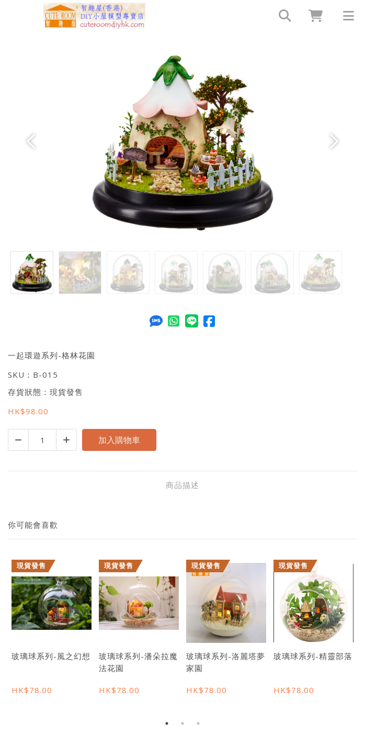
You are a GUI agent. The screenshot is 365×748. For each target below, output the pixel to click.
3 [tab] (198, 723)
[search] (280, 15)
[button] (34, 141)
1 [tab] (167, 723)
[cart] (311, 15)
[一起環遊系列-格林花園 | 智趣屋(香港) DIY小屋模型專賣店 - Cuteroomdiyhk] (94, 15)
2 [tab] (182, 723)
